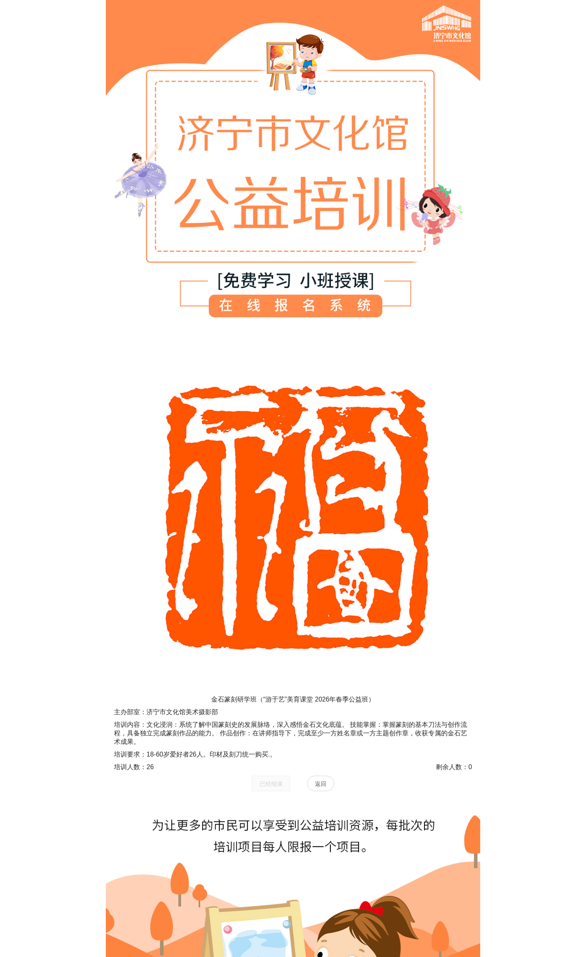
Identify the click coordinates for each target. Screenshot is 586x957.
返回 (320, 784)
